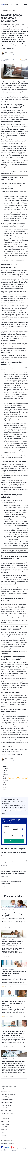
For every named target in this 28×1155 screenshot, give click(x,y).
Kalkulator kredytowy (7, 1113)
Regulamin (4, 1138)
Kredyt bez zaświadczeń (8, 1094)
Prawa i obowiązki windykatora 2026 (14, 807)
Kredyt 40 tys (5, 1124)
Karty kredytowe (6, 1110)
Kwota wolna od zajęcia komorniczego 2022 (13, 260)
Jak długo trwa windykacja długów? (17, 811)
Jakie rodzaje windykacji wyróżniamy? (14, 805)
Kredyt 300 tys (5, 1097)
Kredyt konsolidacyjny (7, 1102)
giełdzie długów (5, 669)
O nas (2, 1132)
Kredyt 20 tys (5, 1118)
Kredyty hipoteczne (6, 1105)
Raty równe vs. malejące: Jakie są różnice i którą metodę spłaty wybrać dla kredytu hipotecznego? (14, 1063)
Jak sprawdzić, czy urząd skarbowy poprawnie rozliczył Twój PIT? (12, 914)
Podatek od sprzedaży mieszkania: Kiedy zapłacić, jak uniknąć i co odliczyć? (13, 1003)
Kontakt (3, 1135)
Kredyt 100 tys (5, 1129)
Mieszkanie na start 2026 (8, 1091)
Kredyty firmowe (5, 1108)
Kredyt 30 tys (5, 1121)
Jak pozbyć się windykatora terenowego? (12, 754)
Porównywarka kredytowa (8, 1086)
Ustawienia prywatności (7, 1143)
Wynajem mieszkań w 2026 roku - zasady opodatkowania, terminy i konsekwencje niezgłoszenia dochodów (13, 1033)
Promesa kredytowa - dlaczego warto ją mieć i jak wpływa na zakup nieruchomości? (12, 944)
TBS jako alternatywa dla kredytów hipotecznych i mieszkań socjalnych (14, 973)
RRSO (2, 1089)
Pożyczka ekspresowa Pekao (9, 1116)
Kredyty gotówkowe (7, 1099)
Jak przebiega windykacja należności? (14, 809)
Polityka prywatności (7, 1140)
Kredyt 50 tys (5, 1127)
